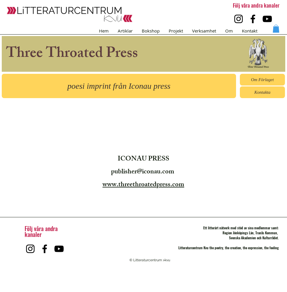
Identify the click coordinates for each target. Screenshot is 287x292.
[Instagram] (238, 19)
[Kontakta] (262, 92)
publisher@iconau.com (142, 172)
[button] (276, 29)
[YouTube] (267, 19)
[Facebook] (253, 19)
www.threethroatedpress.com (143, 185)
